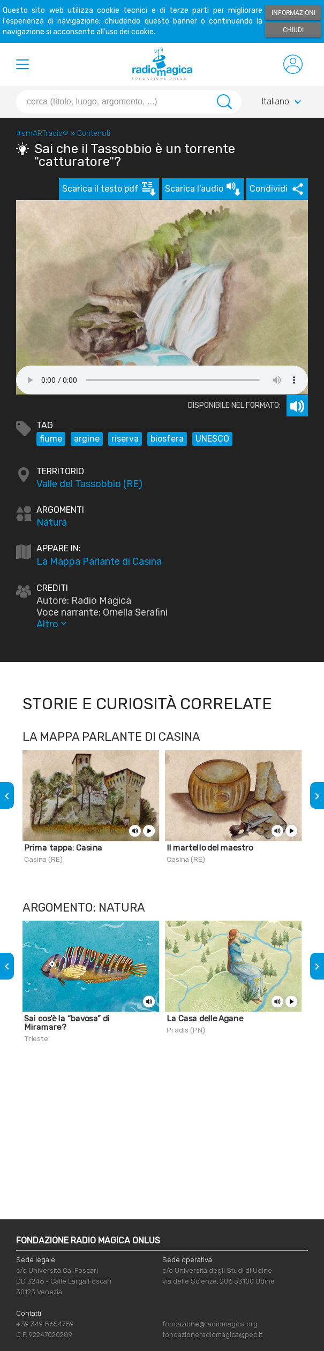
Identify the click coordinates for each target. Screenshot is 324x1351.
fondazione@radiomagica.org (210, 1324)
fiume (51, 439)
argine (87, 439)
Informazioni (293, 13)
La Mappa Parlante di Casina (99, 561)
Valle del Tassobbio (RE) (89, 484)
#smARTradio (42, 133)
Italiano (283, 102)
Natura (51, 522)
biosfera (167, 439)
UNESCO (212, 439)
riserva (125, 439)
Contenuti (93, 133)
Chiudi (293, 30)
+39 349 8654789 (45, 1324)
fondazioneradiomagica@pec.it (212, 1335)
